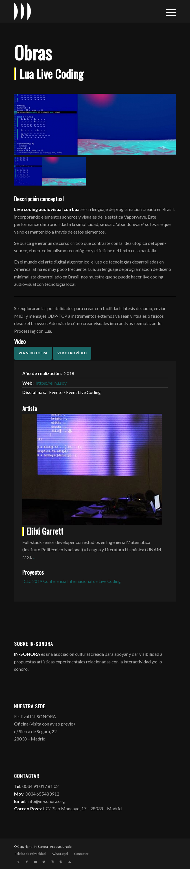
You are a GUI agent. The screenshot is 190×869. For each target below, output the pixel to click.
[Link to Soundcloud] (69, 862)
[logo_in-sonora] (78, 11)
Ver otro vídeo (72, 353)
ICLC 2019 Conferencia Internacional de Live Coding (71, 581)
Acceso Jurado (60, 846)
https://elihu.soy (51, 383)
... (34, 557)
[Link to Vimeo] (44, 862)
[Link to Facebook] (27, 862)
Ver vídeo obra (33, 353)
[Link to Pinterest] (60, 862)
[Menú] (168, 11)
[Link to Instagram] (52, 862)
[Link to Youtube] (35, 862)
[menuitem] (168, 11)
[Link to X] (18, 862)
